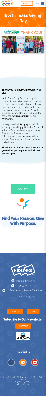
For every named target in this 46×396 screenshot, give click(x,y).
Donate (27, 3)
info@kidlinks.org (25, 280)
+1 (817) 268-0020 (25, 285)
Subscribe (23, 326)
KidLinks (23, 271)
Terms (23, 379)
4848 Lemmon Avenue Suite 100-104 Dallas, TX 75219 (25, 293)
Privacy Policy (38, 377)
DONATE (23, 189)
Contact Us (15, 311)
